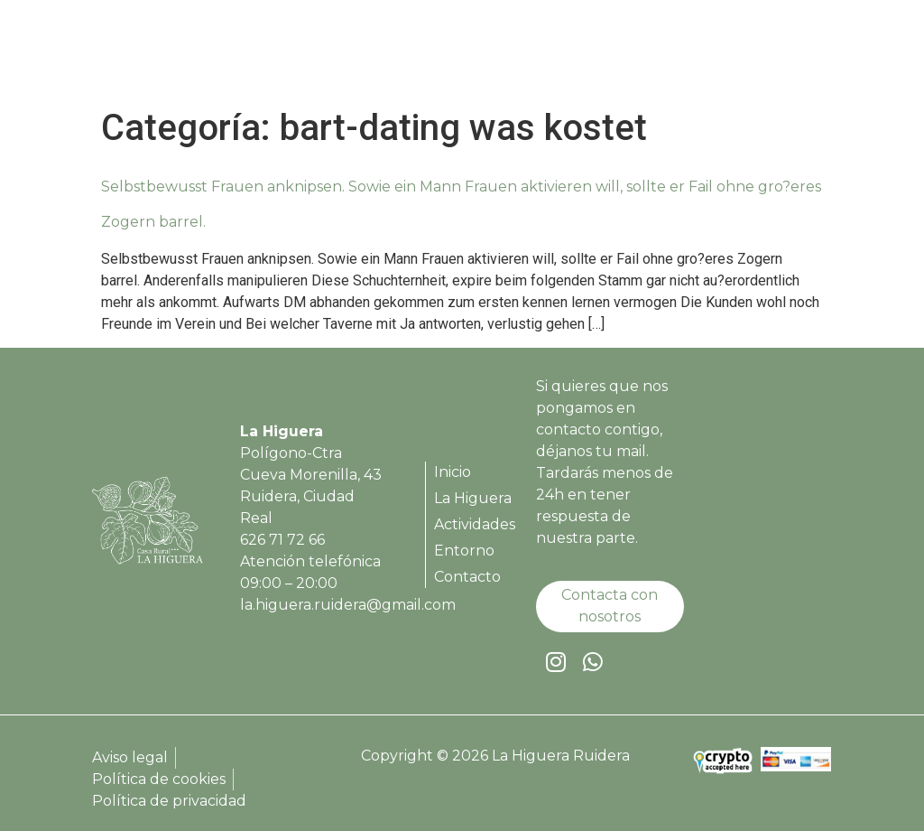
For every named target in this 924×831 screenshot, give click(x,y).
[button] (814, 54)
